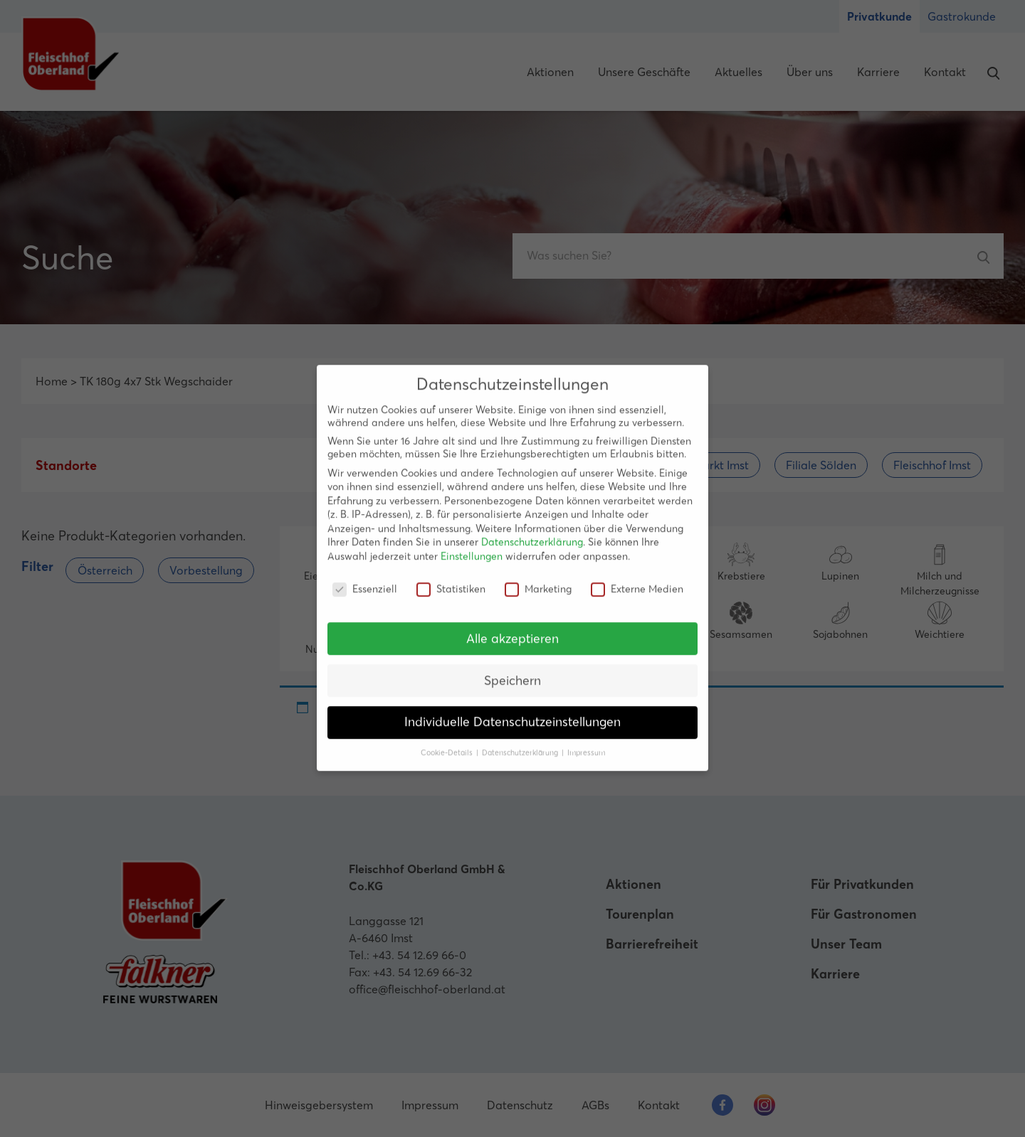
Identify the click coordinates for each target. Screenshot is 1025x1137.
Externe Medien (637, 579)
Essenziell (364, 579)
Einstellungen (472, 546)
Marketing (538, 579)
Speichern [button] (512, 671)
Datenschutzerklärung (532, 533)
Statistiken (450, 579)
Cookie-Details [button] (448, 743)
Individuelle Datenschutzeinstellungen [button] (512, 713)
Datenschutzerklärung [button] (521, 743)
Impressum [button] (586, 743)
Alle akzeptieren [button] (512, 629)
